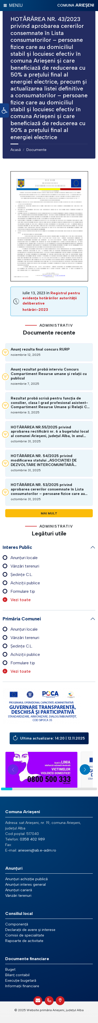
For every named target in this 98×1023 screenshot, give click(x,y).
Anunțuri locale (24, 557)
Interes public (17, 547)
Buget (10, 969)
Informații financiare (22, 986)
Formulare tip (22, 591)
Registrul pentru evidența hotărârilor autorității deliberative (51, 298)
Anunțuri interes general (25, 884)
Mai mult (49, 513)
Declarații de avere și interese (30, 930)
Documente (36, 150)
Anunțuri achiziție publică (26, 879)
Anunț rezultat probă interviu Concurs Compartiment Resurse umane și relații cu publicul (49, 374)
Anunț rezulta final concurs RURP (40, 349)
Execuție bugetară (20, 980)
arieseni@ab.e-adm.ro (37, 850)
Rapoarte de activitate (24, 941)
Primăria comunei (22, 619)
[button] (4, 110)
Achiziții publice (25, 582)
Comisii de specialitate (24, 935)
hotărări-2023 (35, 309)
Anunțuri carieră (18, 890)
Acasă (15, 150)
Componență (16, 924)
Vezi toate (20, 599)
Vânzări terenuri (24, 566)
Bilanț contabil (17, 975)
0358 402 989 (32, 839)
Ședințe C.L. (21, 574)
